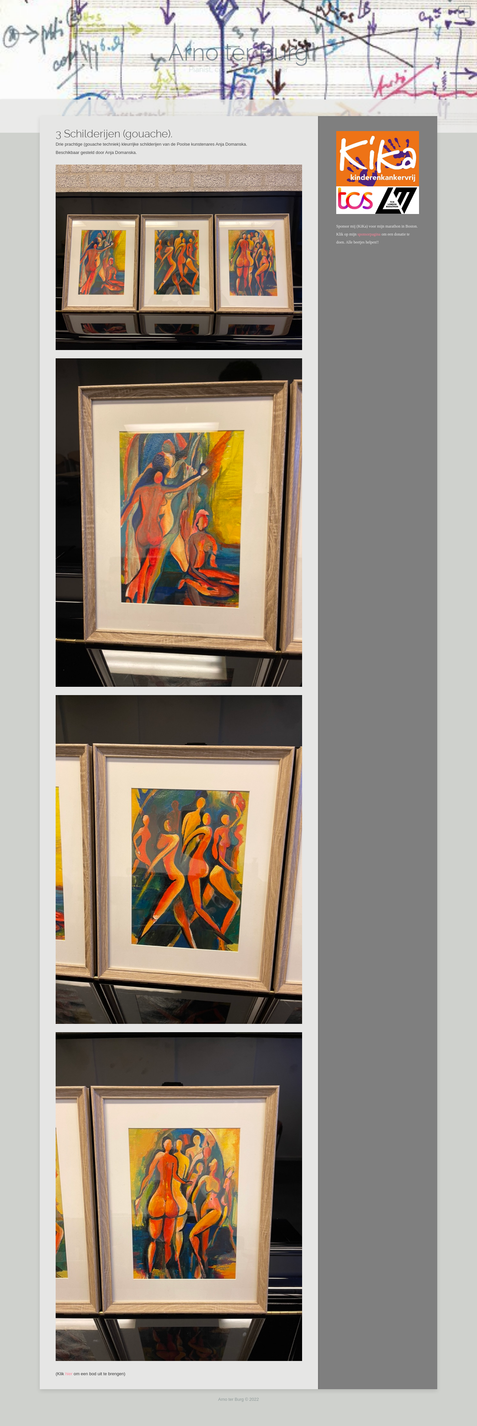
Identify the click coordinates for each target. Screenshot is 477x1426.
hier (69, 1373)
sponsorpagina (368, 234)
